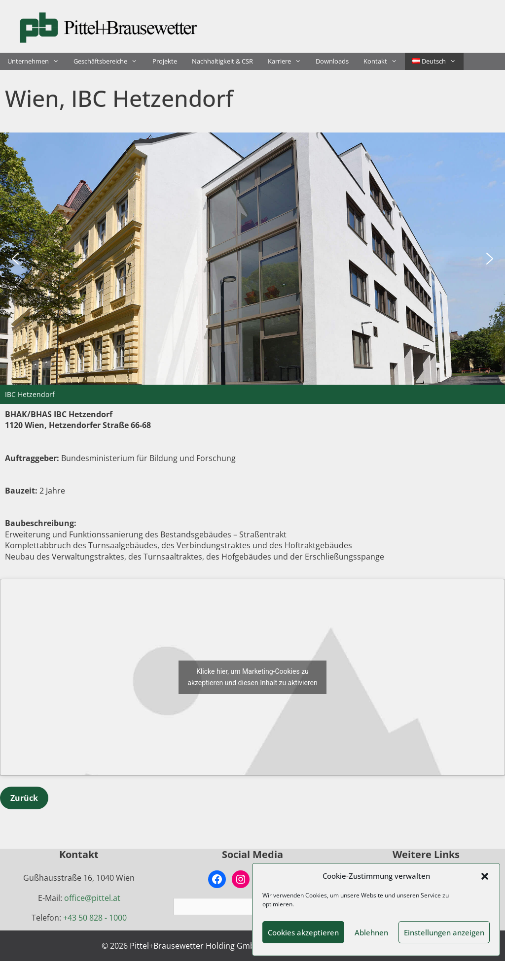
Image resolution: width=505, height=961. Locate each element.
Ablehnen (371, 932)
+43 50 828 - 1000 (95, 917)
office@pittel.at (92, 898)
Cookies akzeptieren (303, 932)
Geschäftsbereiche (108, 61)
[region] (252, 268)
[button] (485, 876)
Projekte (164, 61)
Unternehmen (36, 61)
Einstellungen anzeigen (444, 932)
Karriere (288, 61)
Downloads (332, 61)
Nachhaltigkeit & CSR (222, 61)
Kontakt (383, 61)
